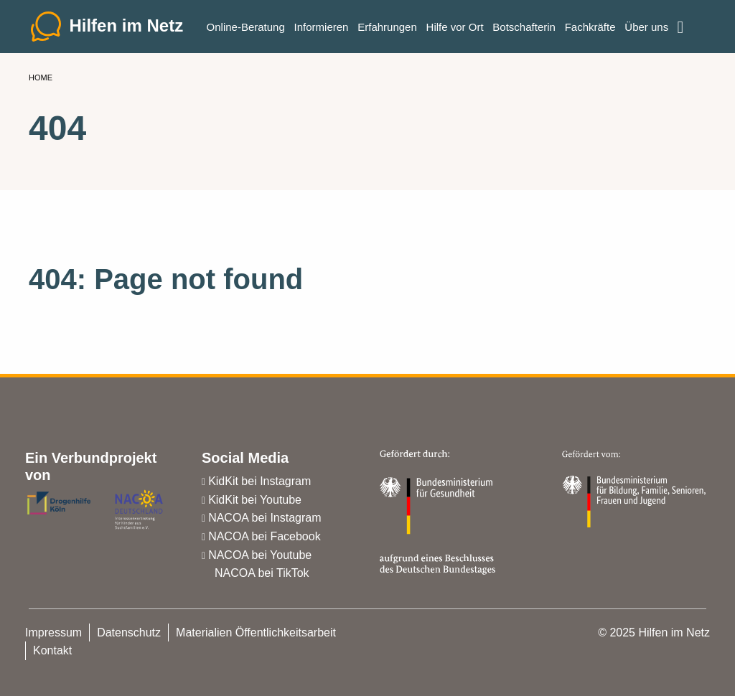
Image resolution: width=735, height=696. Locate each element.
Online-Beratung (246, 29)
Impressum (53, 632)
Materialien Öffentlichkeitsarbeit (256, 632)
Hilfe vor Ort (455, 29)
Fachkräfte (590, 29)
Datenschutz (129, 632)
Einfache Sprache (689, 23)
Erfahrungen (387, 29)
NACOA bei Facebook (264, 536)
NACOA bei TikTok (262, 573)
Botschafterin (524, 29)
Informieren (321, 29)
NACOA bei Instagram (264, 518)
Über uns (646, 29)
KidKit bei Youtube (254, 500)
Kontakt (52, 650)
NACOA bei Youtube (260, 555)
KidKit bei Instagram (259, 481)
